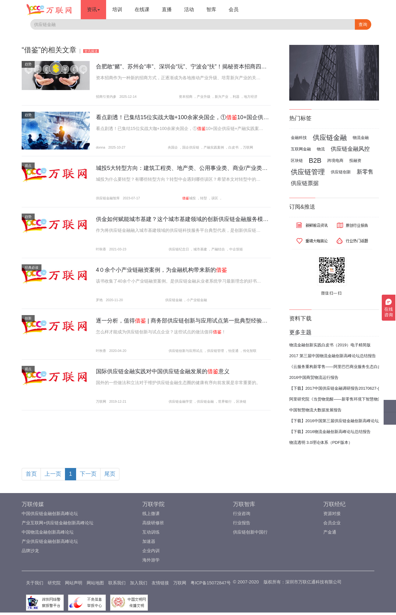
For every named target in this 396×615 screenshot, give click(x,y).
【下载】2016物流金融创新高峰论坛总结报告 (330, 431)
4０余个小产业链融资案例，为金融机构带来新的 (161, 270)
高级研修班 (153, 522)
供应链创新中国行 (250, 532)
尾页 (109, 474)
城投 (192, 198)
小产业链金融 (197, 300)
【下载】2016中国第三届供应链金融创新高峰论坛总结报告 (342, 420)
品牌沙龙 (30, 550)
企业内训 (151, 550)
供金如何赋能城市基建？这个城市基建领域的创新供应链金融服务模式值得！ (196, 219)
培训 (117, 9)
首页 (31, 474)
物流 (321, 149)
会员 (234, 9)
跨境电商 (335, 160)
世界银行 (225, 401)
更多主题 (300, 332)
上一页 (53, 474)
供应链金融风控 (350, 149)
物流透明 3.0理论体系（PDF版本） (320, 442)
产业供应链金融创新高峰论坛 (50, 541)
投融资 (355, 160)
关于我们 (34, 582)
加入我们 (138, 582)
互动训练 (151, 532)
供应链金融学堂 (180, 401)
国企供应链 (190, 147)
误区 (214, 198)
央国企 (173, 147)
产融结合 (218, 249)
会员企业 (332, 522)
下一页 (88, 474)
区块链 (241, 401)
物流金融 (361, 137)
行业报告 (241, 522)
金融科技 (299, 137)
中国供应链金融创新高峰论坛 (50, 513)
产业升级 (203, 96)
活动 (189, 9)
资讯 (93, 9)
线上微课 (151, 513)
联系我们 (117, 582)
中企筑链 (236, 249)
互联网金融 (301, 149)
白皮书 (233, 147)
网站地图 (95, 582)
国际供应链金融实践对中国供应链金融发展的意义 (163, 371)
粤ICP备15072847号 (211, 582)
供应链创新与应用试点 (186, 351)
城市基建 (200, 249)
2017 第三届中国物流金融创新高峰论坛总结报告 (332, 355)
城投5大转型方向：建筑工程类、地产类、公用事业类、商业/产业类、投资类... (192, 168)
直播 (167, 9)
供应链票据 (305, 183)
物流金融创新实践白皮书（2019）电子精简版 (330, 345)
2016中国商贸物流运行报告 (313, 377)
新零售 (365, 172)
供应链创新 (341, 172)
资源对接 (332, 513)
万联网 (248, 147)
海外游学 (151, 559)
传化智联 (249, 351)
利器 (236, 96)
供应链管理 (215, 351)
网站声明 (73, 582)
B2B (315, 160)
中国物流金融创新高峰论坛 (48, 532)
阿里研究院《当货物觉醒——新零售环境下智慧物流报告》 (341, 399)
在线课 (142, 9)
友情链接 (160, 582)
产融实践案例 (214, 147)
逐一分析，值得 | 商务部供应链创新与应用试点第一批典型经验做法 (184, 321)
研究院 (54, 582)
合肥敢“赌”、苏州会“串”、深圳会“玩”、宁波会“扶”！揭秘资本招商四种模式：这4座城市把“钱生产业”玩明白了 (229, 66)
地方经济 (250, 96)
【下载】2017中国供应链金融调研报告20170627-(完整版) (341, 388)
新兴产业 (221, 96)
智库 (211, 9)
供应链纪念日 (179, 249)
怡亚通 (233, 351)
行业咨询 (241, 513)
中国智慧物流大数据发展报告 (315, 410)
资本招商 (185, 96)
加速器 (148, 541)
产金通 (329, 532)
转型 (203, 198)
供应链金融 (173, 300)
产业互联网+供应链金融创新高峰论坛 (57, 522)
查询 (363, 24)
